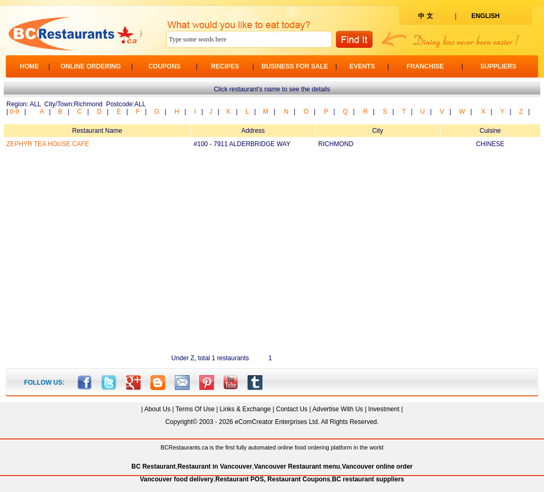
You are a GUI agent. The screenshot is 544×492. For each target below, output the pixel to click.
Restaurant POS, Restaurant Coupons (272, 479)
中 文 (425, 16)
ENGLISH (485, 16)
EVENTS (362, 66)
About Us (157, 409)
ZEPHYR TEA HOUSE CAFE (47, 144)
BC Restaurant (153, 466)
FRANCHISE (425, 66)
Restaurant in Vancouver (214, 466)
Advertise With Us (337, 409)
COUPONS (164, 66)
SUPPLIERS (498, 66)
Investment (384, 409)
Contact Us (291, 409)
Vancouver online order (377, 466)
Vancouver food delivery (177, 479)
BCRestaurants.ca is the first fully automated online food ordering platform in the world (271, 447)
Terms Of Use (194, 409)
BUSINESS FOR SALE (294, 66)
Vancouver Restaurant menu (297, 466)
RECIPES (225, 66)
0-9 (14, 111)
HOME (29, 66)
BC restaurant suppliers (368, 479)
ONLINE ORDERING (91, 66)
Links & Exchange (245, 409)
